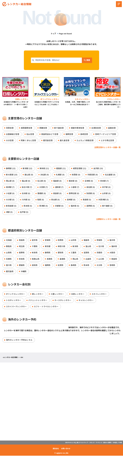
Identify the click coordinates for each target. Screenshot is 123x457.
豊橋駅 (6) (42, 194)
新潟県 (75, 247)
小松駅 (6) (10, 194)
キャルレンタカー (86, 301)
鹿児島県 (10, 272)
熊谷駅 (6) (55, 200)
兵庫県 (9, 260)
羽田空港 (10, 128)
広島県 (88, 260)
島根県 (62, 260)
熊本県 (86, 266)
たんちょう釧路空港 (85, 141)
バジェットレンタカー (37, 301)
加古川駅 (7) (27, 188)
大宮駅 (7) (43, 188)
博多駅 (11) (44, 169)
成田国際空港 (26, 128)
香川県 (9, 266)
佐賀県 (60, 266)
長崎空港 (84, 134)
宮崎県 (112, 266)
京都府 (99, 253)
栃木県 (112, 241)
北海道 (9, 241)
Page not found (65, 34)
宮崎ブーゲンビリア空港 (105, 134)
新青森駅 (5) (11, 206)
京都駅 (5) (59, 206)
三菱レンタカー (57, 295)
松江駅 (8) (42, 181)
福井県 (114, 247)
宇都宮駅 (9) (93, 175)
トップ (53, 34)
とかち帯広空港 (107, 141)
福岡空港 (69, 134)
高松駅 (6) (91, 188)
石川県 (101, 247)
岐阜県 (35, 253)
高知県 (35, 266)
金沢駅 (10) (98, 169)
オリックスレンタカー (15, 295)
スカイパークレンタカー (16, 308)
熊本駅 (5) (28, 206)
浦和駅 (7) (59, 188)
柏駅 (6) (41, 200)
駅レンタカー (37, 295)
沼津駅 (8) (89, 181)
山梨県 (9, 253)
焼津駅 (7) (10, 188)
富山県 (88, 247)
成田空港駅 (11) (80, 169)
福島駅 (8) (57, 181)
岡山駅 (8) (10, 181)
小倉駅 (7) (75, 188)
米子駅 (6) (106, 188)
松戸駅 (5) (24, 213)
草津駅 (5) (43, 206)
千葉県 (35, 247)
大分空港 (10, 141)
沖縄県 (23, 272)
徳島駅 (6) (57, 194)
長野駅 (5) (91, 206)
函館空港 (112, 128)
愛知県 (60, 253)
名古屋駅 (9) (110, 175)
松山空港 (30, 134)
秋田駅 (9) (76, 175)
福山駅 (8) (26, 181)
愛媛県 (22, 266)
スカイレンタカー (99, 295)
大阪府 (112, 253)
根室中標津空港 (77, 128)
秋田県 (60, 241)
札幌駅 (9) (60, 175)
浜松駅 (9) (44, 175)
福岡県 (47, 266)
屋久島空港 (64, 141)
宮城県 (47, 241)
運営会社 (56, 450)
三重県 (73, 253)
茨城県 (99, 241)
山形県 (73, 241)
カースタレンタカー (62, 301)
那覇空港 (43, 128)
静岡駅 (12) (11, 169)
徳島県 (114, 260)
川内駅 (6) (26, 200)
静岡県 (47, 253)
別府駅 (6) (91, 194)
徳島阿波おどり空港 (49, 134)
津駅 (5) (9, 213)
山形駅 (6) (106, 194)
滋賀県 (86, 253)
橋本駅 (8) (73, 181)
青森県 (22, 241)
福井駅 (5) (75, 206)
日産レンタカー (77, 295)
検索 (87, 60)
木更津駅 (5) (104, 200)
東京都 (47, 247)
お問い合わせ (65, 450)
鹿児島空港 (48, 141)
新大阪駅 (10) (11, 175)
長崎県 (73, 266)
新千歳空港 (59, 128)
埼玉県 (22, 247)
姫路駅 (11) (61, 169)
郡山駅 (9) (29, 175)
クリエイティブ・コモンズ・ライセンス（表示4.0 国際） (95, 443)
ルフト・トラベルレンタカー (46, 308)
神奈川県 (61, 247)
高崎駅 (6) (71, 200)
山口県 (101, 260)
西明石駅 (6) (74, 194)
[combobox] (56, 60)
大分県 (99, 266)
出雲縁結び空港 (12, 134)
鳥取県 (49, 260)
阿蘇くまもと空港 (28, 141)
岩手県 (35, 241)
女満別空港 (96, 128)
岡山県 (75, 260)
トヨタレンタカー (13, 301)
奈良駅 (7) (105, 181)
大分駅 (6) (10, 200)
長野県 (22, 253)
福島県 (86, 241)
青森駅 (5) (87, 200)
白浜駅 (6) (26, 194)
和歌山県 (35, 260)
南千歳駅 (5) (107, 206)
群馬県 (9, 247)
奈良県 (22, 260)
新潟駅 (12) (27, 169)
